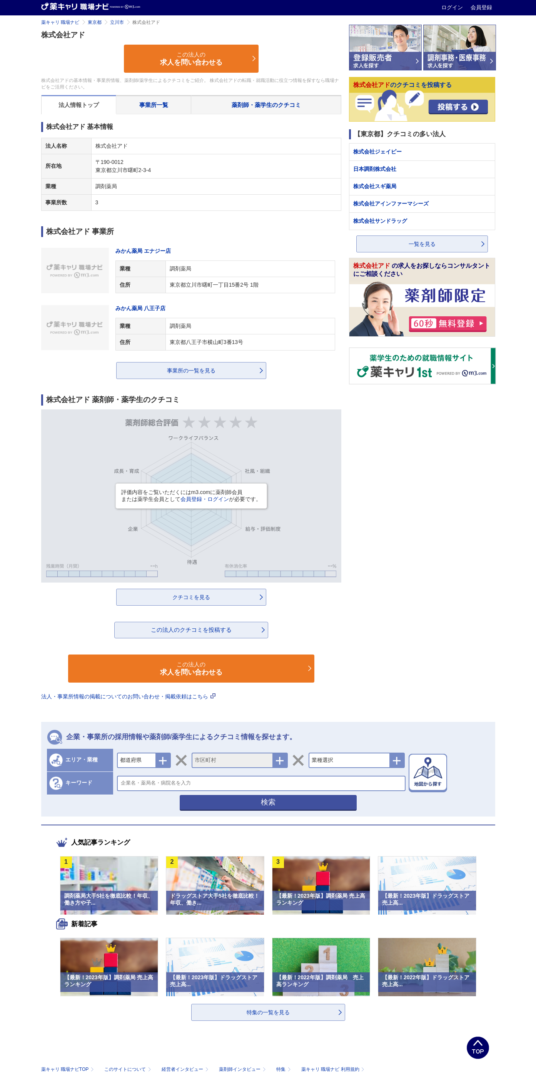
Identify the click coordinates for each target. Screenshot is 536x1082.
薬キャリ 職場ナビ (60, 22)
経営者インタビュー (186, 1069)
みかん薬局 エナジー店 (143, 251)
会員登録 (481, 7)
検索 (268, 802)
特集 (284, 1069)
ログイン (452, 7)
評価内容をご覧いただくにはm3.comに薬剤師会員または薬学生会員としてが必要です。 (191, 495)
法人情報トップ (78, 105)
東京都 (95, 22)
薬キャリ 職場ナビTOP (68, 1069)
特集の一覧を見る (268, 1012)
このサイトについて (128, 1069)
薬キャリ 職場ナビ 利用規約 (332, 1069)
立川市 (117, 22)
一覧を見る (422, 244)
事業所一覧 (153, 105)
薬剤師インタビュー (243, 1069)
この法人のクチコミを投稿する (191, 629)
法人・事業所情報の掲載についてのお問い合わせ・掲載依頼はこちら (128, 696)
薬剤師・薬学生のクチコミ (266, 105)
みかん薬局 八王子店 (140, 308)
